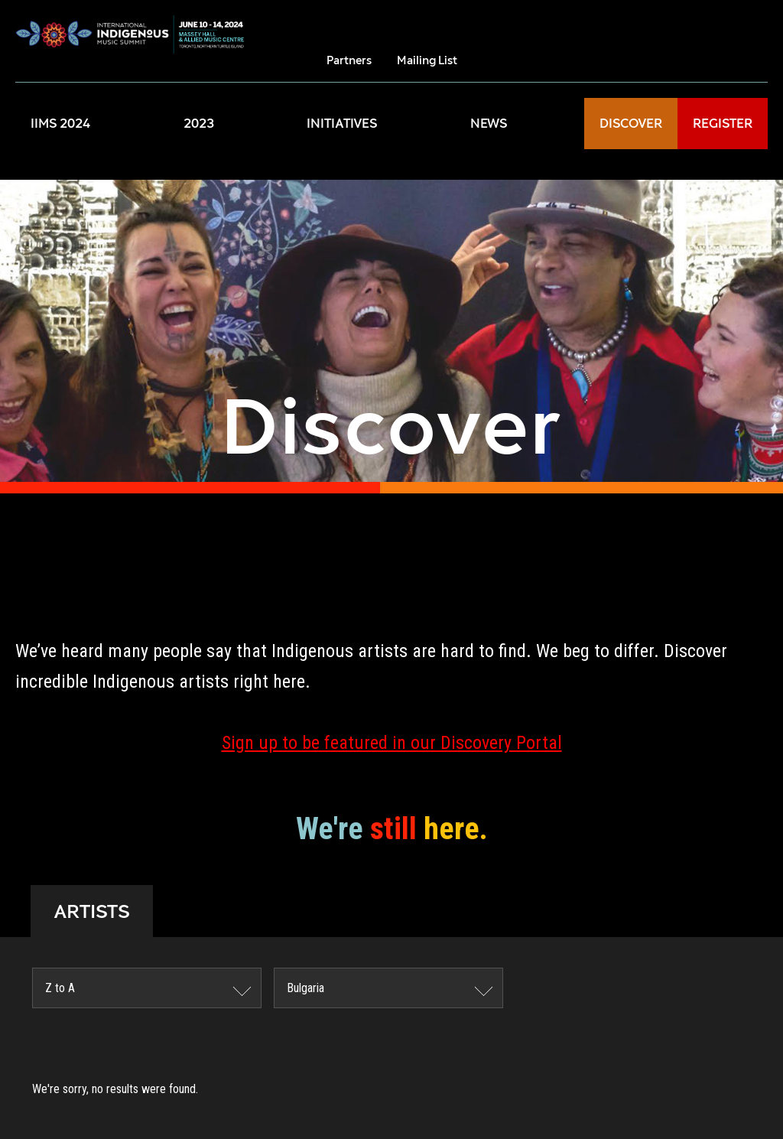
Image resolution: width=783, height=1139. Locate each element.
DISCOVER (630, 123)
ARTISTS (92, 911)
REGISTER (722, 123)
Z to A (60, 988)
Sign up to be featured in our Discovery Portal (392, 742)
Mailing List (427, 60)
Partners (349, 60)
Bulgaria (305, 988)
